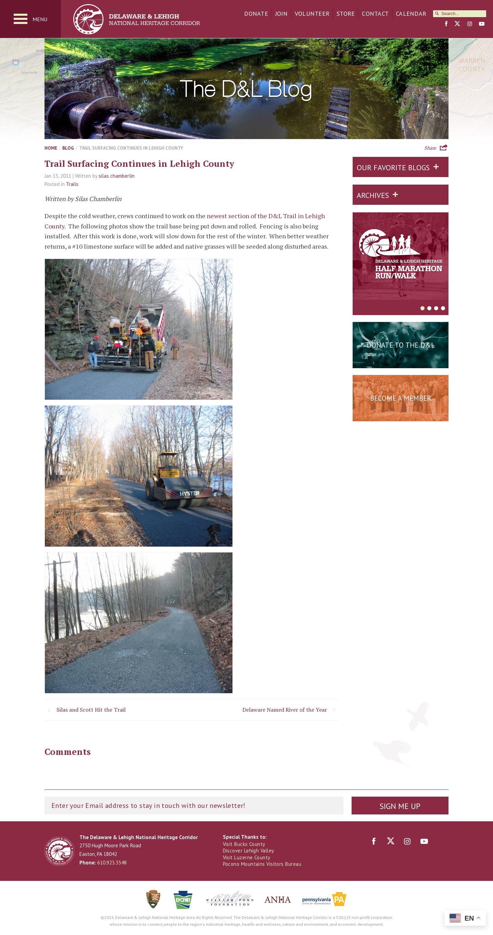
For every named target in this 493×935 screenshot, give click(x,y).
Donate (256, 13)
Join (281, 13)
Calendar (411, 13)
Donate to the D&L (401, 345)
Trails (72, 185)
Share (430, 147)
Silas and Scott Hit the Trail (91, 710)
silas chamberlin (117, 176)
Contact (375, 13)
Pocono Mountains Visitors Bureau (262, 864)
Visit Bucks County (244, 844)
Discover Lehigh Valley (249, 851)
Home (51, 148)
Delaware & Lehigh (59, 851)
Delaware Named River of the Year (284, 710)
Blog (68, 148)
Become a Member (400, 398)
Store (346, 13)
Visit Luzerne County (247, 858)
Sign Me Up (400, 806)
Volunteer (312, 13)
